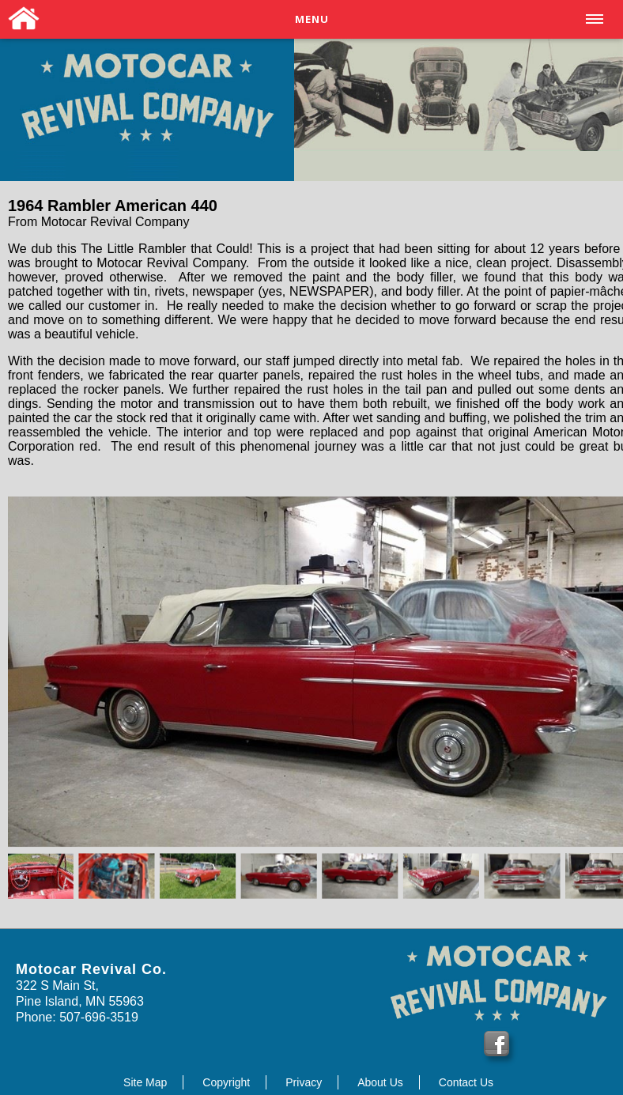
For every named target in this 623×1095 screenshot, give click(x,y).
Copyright (226, 1082)
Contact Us (466, 1082)
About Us (380, 1082)
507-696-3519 (97, 1017)
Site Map (145, 1082)
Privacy (303, 1082)
